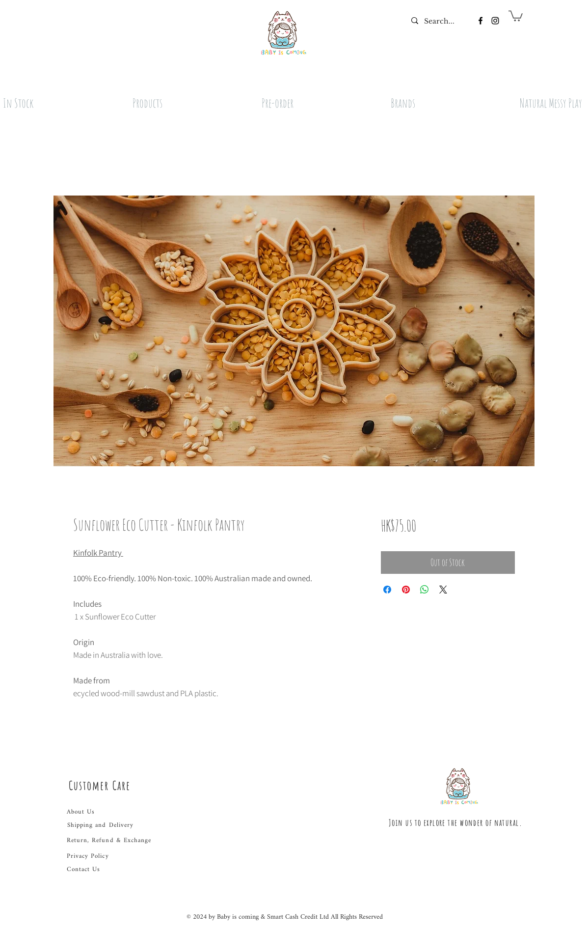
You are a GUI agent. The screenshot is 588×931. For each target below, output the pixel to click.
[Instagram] (495, 21)
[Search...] (439, 21)
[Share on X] (443, 589)
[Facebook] (480, 21)
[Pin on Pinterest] (406, 589)
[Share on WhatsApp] (424, 589)
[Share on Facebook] (387, 589)
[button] (515, 15)
